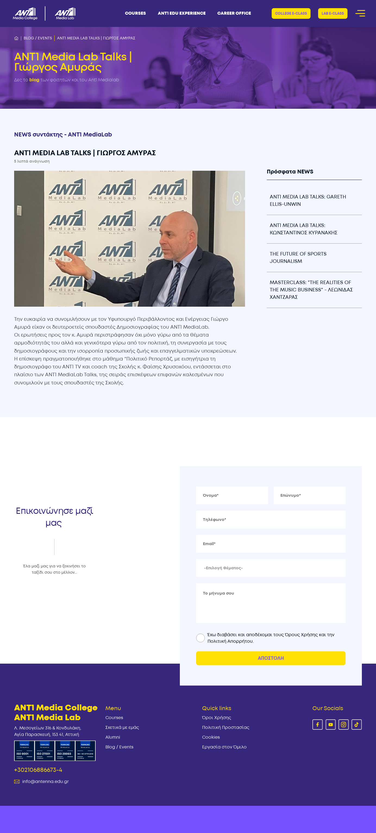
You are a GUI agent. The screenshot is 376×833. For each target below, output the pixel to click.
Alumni (112, 737)
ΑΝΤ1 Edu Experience (182, 13)
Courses (114, 718)
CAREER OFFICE (234, 13)
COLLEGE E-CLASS (291, 13)
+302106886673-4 (38, 770)
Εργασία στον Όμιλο (224, 747)
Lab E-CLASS (333, 13)
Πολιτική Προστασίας (225, 727)
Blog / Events (38, 38)
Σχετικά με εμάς (122, 727)
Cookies (211, 737)
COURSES (135, 13)
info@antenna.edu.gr (45, 781)
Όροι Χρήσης (216, 718)
